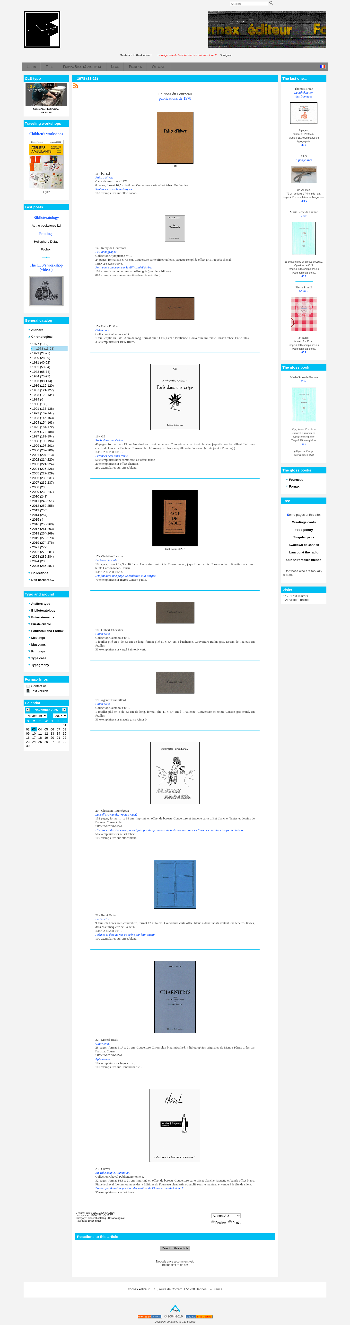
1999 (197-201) (43, 445)
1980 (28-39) (41, 358)
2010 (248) (39, 496)
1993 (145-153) (43, 418)
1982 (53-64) (41, 367)
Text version (39, 691)
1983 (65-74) (41, 371)
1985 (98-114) (42, 381)
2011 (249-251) (43, 501)
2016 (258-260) (43, 524)
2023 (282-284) (43, 556)
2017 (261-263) (43, 529)
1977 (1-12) (40, 344)
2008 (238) (39, 487)
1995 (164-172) (43, 427)
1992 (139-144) (43, 413)
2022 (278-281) (43, 552)
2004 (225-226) (43, 469)
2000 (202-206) (43, 450)
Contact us (38, 686)
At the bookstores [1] (46, 225)
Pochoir (46, 249)
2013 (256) (39, 510)
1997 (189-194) (43, 436)
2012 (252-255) (43, 505)
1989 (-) (37, 399)
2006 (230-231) (43, 478)
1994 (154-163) (43, 422)
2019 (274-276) (43, 542)
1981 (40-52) (41, 362)
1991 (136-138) (43, 408)
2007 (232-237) (43, 482)
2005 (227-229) (43, 473)
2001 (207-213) (43, 455)
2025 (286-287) (43, 566)
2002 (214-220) (43, 459)
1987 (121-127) (43, 390)
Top (175, 1310)
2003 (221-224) (43, 464)
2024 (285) (39, 561)
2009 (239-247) (43, 492)
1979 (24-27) (41, 353)
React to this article (175, 1248)
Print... (234, 1222)
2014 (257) (39, 515)
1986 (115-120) (43, 385)
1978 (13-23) (45, 348)
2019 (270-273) (43, 538)
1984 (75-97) (41, 376)
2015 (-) (37, 519)
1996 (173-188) (43, 432)
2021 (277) (39, 547)
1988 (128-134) (43, 395)
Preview (219, 1222)
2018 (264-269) (43, 533)
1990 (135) (39, 404)
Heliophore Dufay (46, 241)
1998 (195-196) (43, 441)
